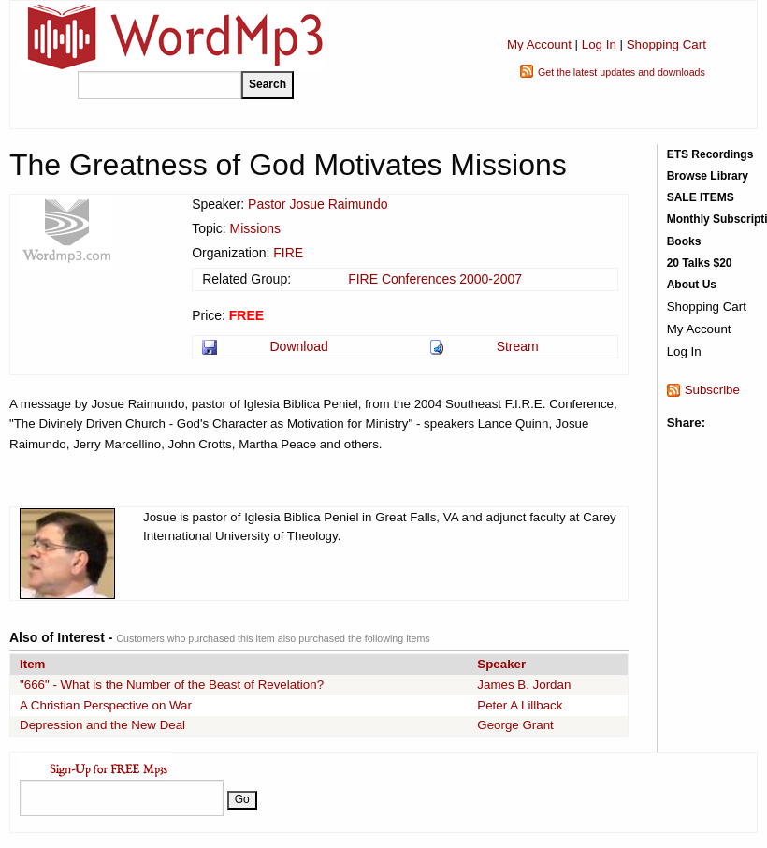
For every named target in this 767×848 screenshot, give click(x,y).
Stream (518, 346)
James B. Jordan (524, 685)
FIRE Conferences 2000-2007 (435, 278)
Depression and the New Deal (102, 725)
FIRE (288, 252)
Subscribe (712, 390)
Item (32, 664)
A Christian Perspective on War (106, 705)
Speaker (501, 664)
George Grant (515, 725)
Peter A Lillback (519, 705)
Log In (599, 44)
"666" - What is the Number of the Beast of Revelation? (172, 685)
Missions (255, 228)
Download (298, 346)
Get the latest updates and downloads (621, 72)
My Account (539, 44)
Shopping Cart (666, 44)
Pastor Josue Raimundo (317, 204)
